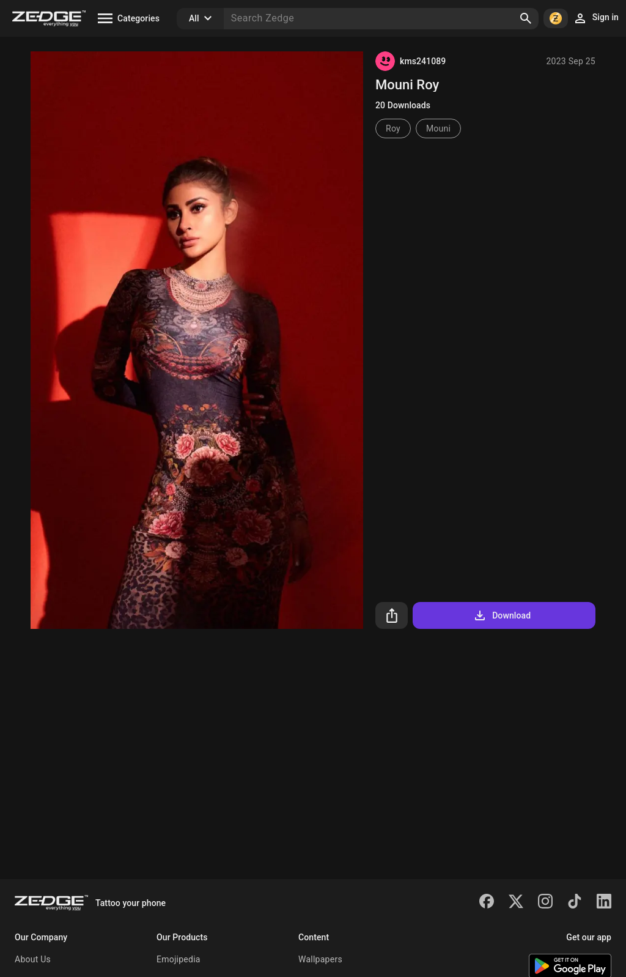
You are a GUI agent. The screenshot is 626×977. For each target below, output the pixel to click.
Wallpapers (320, 959)
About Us (33, 959)
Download (502, 615)
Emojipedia (178, 959)
